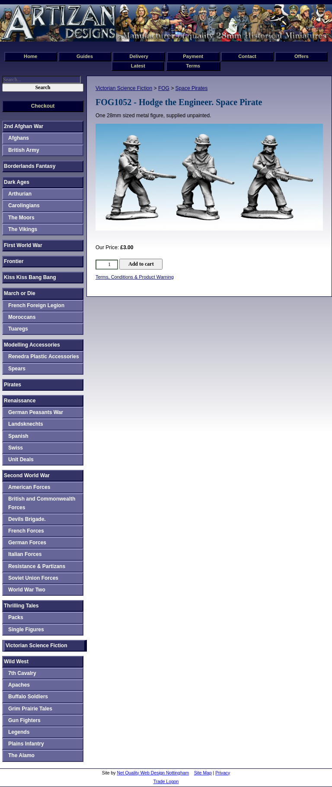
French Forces (26, 531)
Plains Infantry (26, 744)
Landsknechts (25, 424)
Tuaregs (18, 329)
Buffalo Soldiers (28, 697)
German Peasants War (35, 412)
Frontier (13, 261)
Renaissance (19, 401)
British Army (23, 150)
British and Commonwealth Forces (41, 503)
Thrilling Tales (21, 606)
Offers (301, 56)
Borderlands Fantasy (29, 166)
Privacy (222, 773)
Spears (17, 369)
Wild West (16, 662)
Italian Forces (25, 554)
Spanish (18, 436)
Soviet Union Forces (33, 578)
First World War (23, 245)
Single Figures (26, 629)
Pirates (12, 385)
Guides (85, 56)
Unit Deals (21, 459)
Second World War (27, 475)
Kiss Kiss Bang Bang (30, 277)
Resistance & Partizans (36, 566)
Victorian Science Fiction (124, 88)
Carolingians (24, 205)
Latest (138, 65)
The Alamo (21, 755)
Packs (15, 617)
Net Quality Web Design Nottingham (153, 773)
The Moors (21, 218)
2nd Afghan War (23, 126)
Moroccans (21, 317)
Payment (193, 56)
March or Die (19, 293)
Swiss (15, 448)
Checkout (43, 106)
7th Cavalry (22, 673)
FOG (163, 88)
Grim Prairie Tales (30, 709)
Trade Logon (166, 781)
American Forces (29, 487)
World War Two (26, 590)
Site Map (203, 773)
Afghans (18, 138)
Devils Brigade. (27, 519)
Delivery (139, 56)
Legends (18, 732)
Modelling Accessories (32, 345)
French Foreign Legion (36, 305)
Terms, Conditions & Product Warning (135, 276)
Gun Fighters (24, 720)
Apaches (19, 685)
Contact (247, 56)
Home (30, 56)
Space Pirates (192, 88)
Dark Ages (16, 182)
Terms (193, 65)
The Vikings (22, 229)
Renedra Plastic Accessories (43, 356)
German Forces (27, 543)
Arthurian (20, 194)
